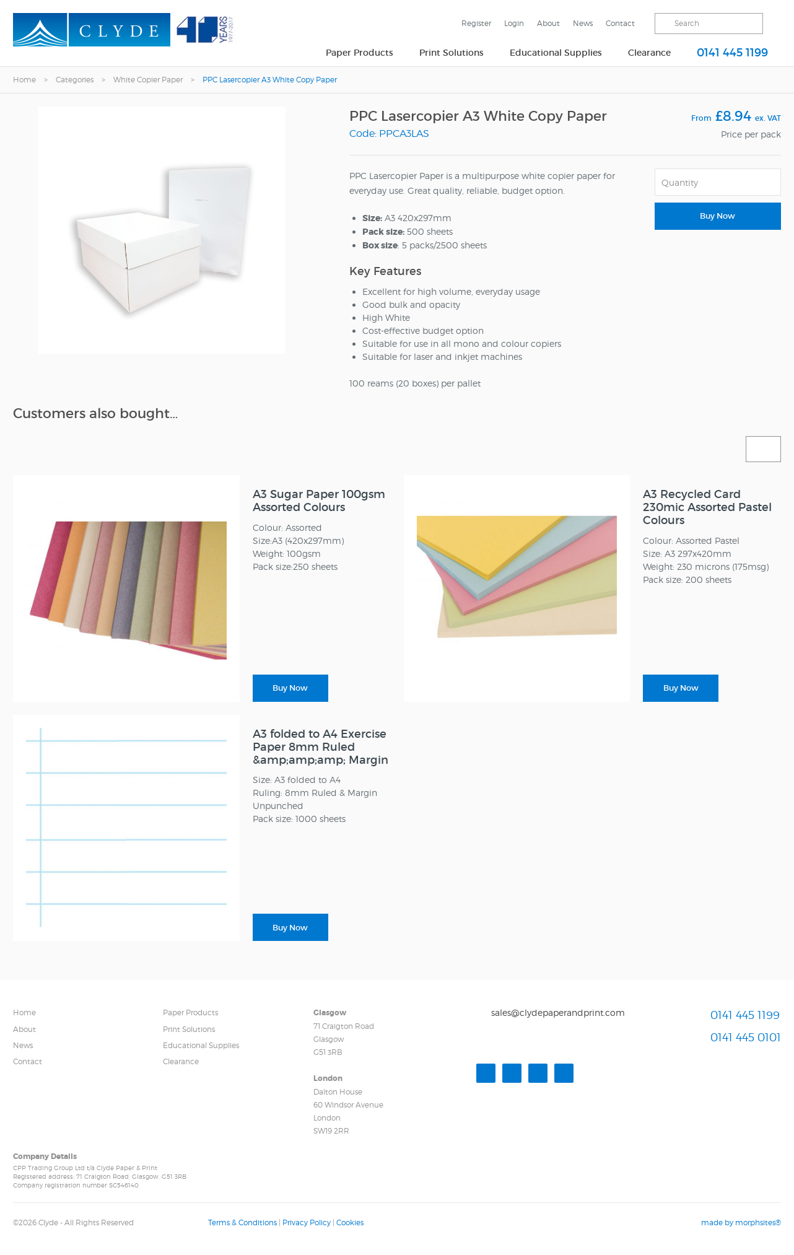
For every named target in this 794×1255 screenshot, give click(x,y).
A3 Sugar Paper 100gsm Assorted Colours (319, 501)
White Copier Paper (148, 79)
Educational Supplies (556, 52)
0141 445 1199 (732, 52)
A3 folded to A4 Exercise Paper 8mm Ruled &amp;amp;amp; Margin (320, 747)
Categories (75, 79)
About (548, 23)
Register (476, 23)
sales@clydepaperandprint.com (558, 1012)
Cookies (350, 1222)
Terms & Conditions (242, 1222)
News (583, 23)
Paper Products (359, 52)
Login (514, 23)
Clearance (649, 52)
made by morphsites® (741, 1222)
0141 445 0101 (745, 1037)
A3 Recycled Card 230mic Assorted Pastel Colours (707, 507)
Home (24, 79)
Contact (620, 23)
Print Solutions (451, 52)
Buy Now (717, 216)
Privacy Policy (306, 1222)
